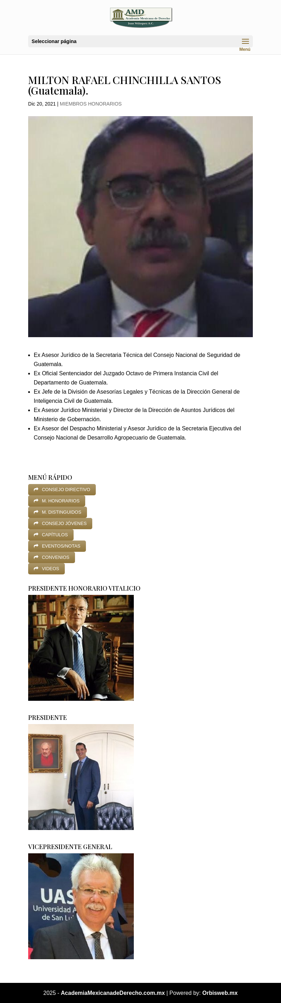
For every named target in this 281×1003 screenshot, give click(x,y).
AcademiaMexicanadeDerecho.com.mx (113, 993)
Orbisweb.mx (220, 993)
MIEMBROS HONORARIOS (91, 104)
